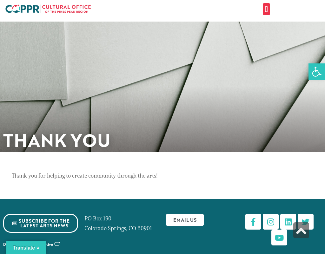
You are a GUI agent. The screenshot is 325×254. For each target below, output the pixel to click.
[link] (316, 71)
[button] (266, 9)
